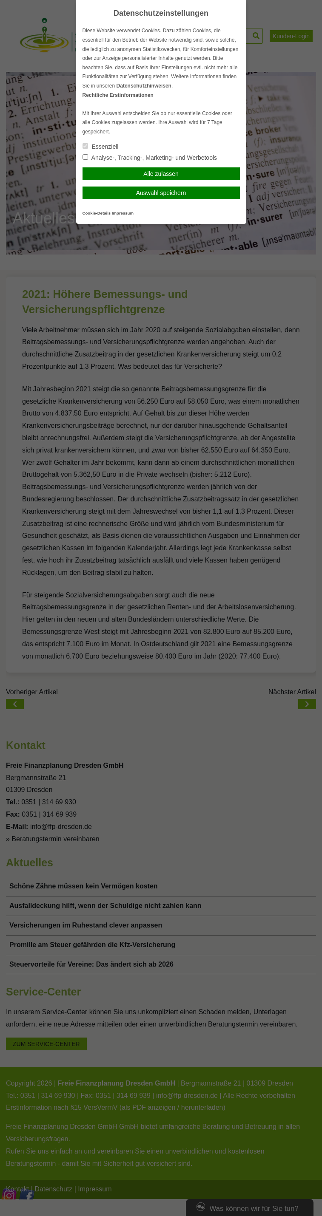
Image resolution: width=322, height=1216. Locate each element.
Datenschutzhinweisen (144, 86)
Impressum (123, 213)
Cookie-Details (97, 213)
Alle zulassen (161, 173)
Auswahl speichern (161, 192)
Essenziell (101, 146)
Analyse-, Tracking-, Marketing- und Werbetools (150, 157)
